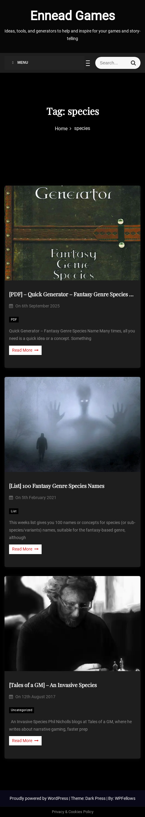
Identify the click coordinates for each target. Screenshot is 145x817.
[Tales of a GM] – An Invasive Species (53, 685)
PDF (14, 320)
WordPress (58, 798)
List (14, 511)
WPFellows (125, 798)
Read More (25, 350)
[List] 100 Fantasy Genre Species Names (56, 485)
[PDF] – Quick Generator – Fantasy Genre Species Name (72, 294)
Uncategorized (21, 710)
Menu (19, 62)
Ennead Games (72, 15)
